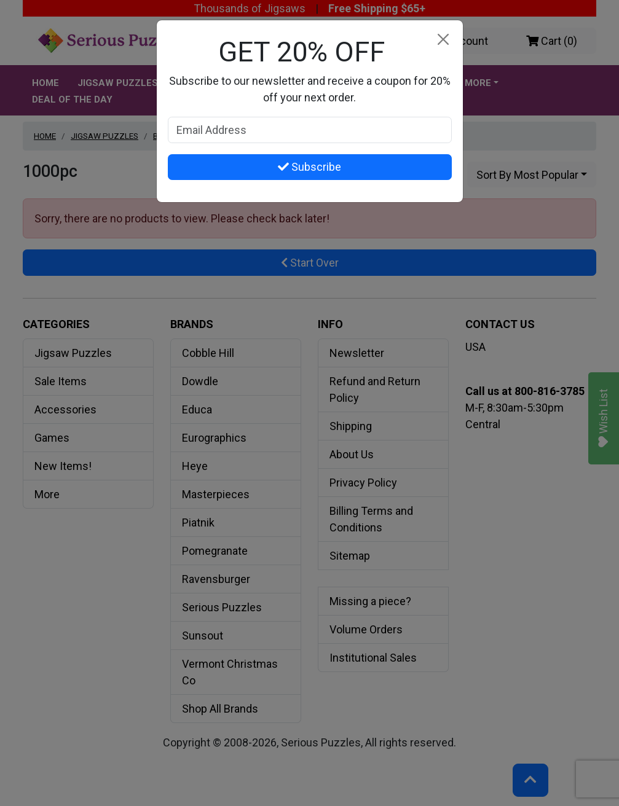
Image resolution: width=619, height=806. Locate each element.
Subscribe (309, 166)
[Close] (443, 39)
